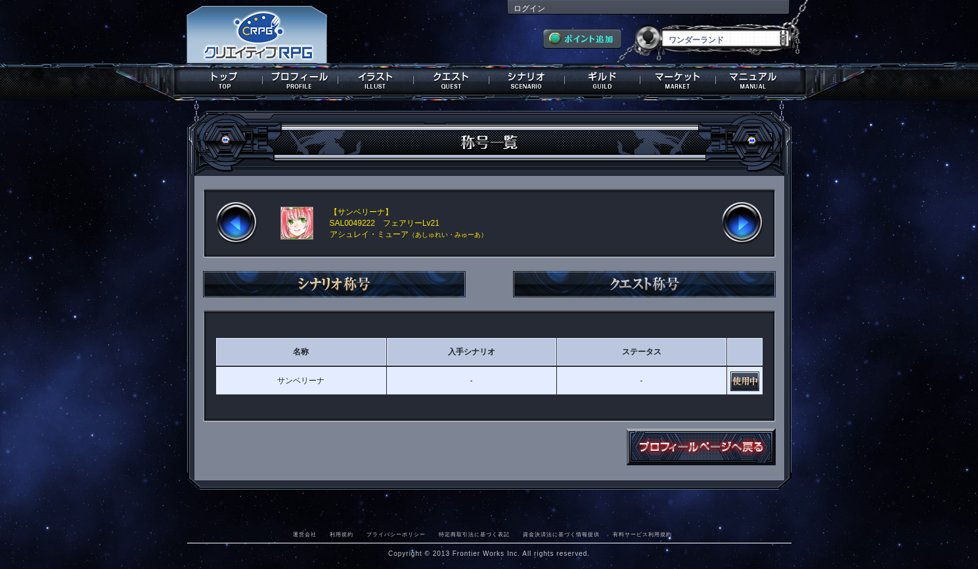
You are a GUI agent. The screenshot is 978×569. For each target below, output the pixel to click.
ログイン (529, 8)
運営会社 (305, 534)
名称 (301, 351)
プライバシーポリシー (396, 534)
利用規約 (341, 534)
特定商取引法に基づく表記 (474, 534)
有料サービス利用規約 (642, 534)
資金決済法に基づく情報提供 (561, 534)
